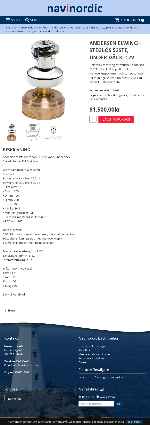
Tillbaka (10, 310)
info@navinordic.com (25, 365)
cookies (27, 421)
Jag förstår (134, 421)
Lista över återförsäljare (93, 346)
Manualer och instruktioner (95, 354)
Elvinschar (82, 27)
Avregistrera (107, 397)
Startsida (11, 27)
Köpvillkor (84, 350)
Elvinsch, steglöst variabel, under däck (113, 27)
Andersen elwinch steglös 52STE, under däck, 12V (35, 31)
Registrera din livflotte (91, 358)
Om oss (83, 362)
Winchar (43, 27)
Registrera (88, 397)
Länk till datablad (14, 294)
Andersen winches (62, 27)
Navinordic (14, 398)
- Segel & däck (27, 27)
